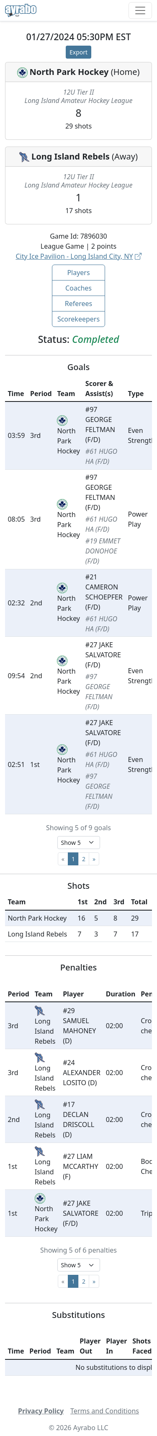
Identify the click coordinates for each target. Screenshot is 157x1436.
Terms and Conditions (104, 1410)
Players (78, 272)
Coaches (78, 288)
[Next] (94, 858)
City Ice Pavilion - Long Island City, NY (78, 256)
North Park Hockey (68, 71)
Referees (79, 303)
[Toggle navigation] (140, 10)
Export (78, 52)
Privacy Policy (41, 1410)
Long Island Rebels (70, 156)
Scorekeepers (78, 319)
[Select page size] (78, 842)
